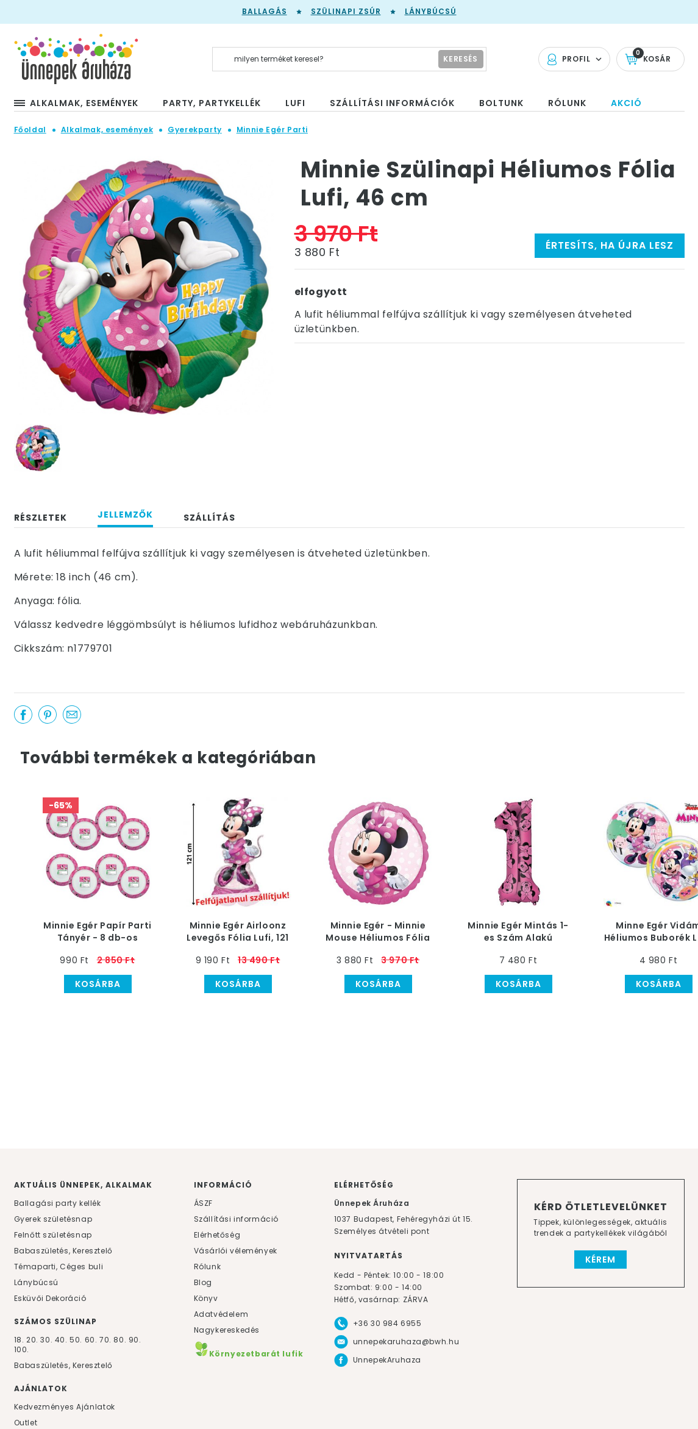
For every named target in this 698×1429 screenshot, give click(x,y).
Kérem (600, 1259)
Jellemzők (125, 514)
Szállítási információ (236, 1219)
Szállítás (209, 517)
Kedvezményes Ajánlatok (64, 1407)
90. (135, 1340)
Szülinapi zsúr (346, 11)
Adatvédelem (221, 1314)
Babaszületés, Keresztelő (63, 1250)
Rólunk (207, 1266)
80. (120, 1340)
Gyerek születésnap (53, 1219)
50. (76, 1340)
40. (61, 1340)
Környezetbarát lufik (249, 1354)
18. (19, 1340)
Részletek (40, 517)
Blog (203, 1282)
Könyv (206, 1298)
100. (21, 1349)
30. (46, 1340)
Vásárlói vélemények (235, 1250)
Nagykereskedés (227, 1330)
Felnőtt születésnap (53, 1235)
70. (106, 1340)
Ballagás (264, 11)
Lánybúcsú (431, 11)
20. (32, 1340)
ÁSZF (203, 1203)
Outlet (26, 1422)
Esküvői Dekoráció (50, 1298)
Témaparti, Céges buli (59, 1266)
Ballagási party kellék (57, 1203)
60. (92, 1340)
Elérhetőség (217, 1235)
